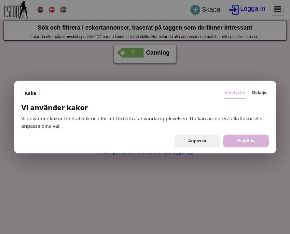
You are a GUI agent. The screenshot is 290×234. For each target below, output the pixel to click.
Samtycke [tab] (235, 92)
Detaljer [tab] (260, 92)
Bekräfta (246, 140)
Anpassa (197, 140)
